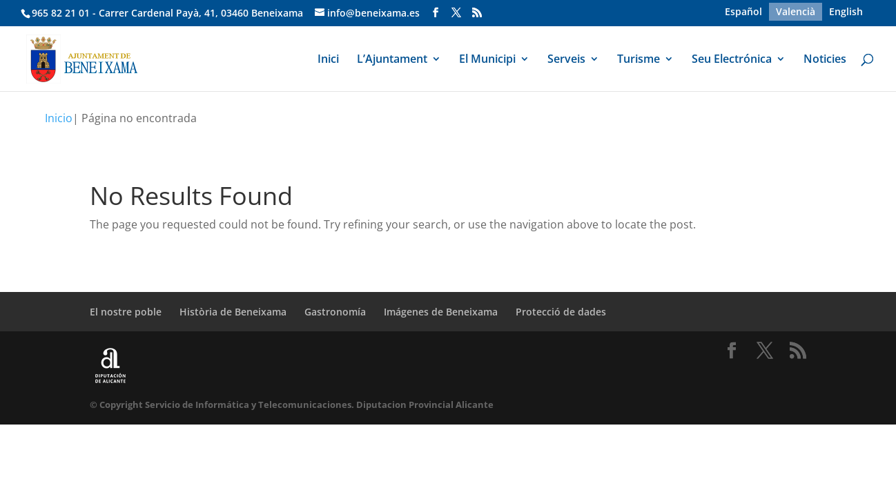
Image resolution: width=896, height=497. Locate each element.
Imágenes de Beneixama (441, 311)
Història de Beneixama (232, 311)
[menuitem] (743, 12)
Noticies (825, 60)
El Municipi (487, 60)
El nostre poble (126, 311)
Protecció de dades (561, 311)
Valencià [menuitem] (795, 11)
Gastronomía (335, 311)
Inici (328, 60)
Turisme (638, 60)
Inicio (58, 118)
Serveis (566, 60)
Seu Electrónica (732, 60)
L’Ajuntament (392, 60)
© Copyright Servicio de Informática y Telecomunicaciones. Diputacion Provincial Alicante (292, 404)
